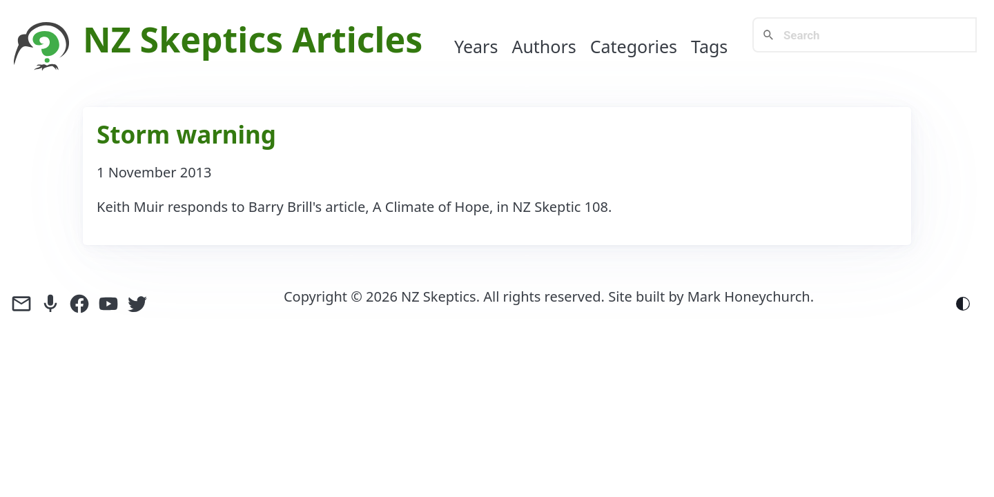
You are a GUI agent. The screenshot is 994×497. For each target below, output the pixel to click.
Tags (709, 46)
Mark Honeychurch (749, 296)
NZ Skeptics (183, 39)
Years (476, 46)
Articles (357, 39)
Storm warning (186, 134)
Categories (633, 46)
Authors (543, 46)
